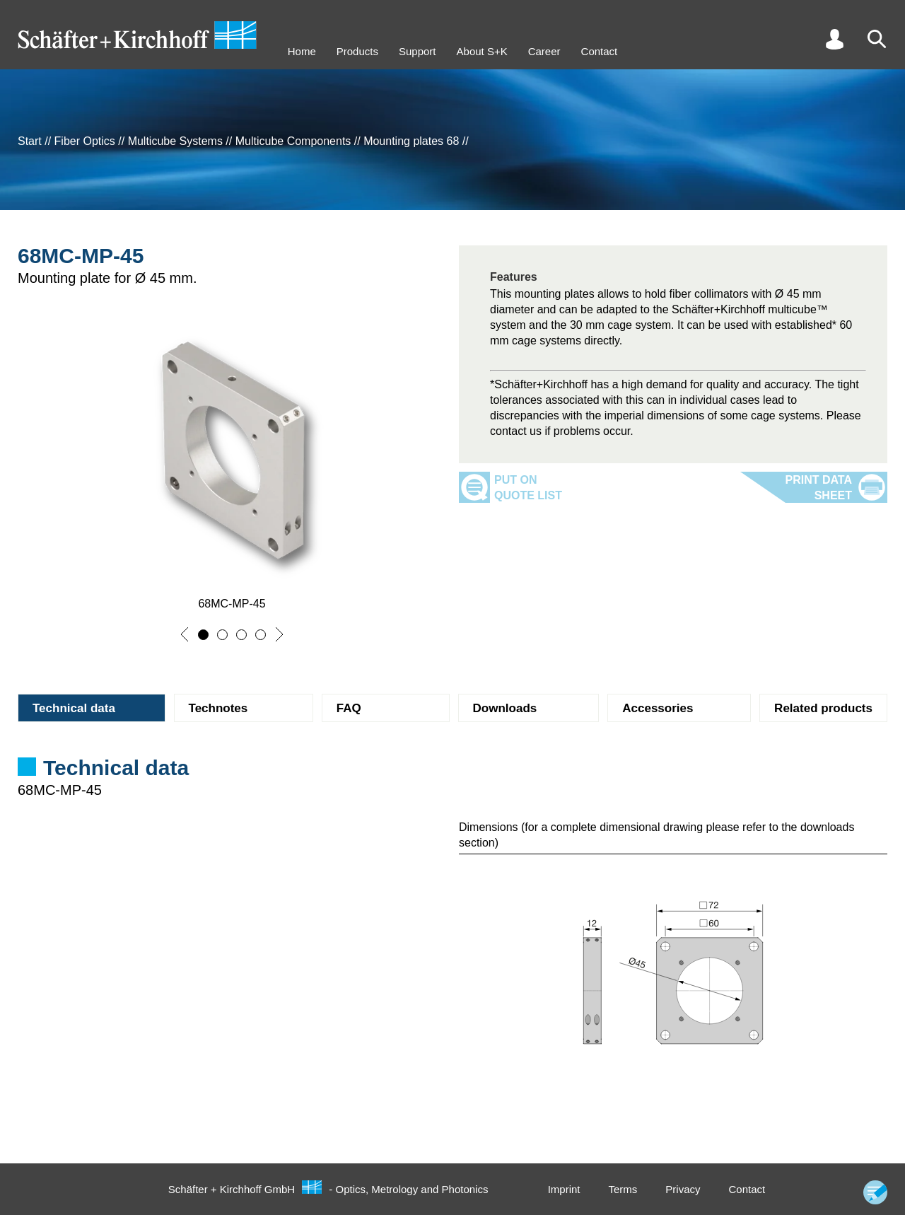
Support (417, 51)
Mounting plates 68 (411, 141)
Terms (622, 1189)
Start (30, 141)
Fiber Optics (84, 141)
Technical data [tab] (74, 708)
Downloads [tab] (505, 708)
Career (544, 51)
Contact (599, 51)
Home (302, 51)
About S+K (482, 51)
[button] (184, 634)
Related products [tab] (823, 708)
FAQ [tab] (349, 708)
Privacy (682, 1189)
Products (357, 51)
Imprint (564, 1189)
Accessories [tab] (657, 708)
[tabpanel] (452, 785)
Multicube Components (293, 141)
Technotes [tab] (218, 708)
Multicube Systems (175, 141)
